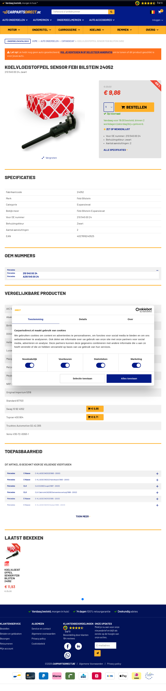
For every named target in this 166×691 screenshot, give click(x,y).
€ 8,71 (93, 417)
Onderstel (40, 30)
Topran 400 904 (14, 417)
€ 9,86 (93, 408)
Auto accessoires (100, 20)
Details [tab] (83, 319)
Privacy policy (39, 648)
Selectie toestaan (82, 378)
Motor (12, 30)
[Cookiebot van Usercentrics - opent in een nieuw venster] (138, 310)
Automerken (41, 20)
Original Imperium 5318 (18, 392)
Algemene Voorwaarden (91, 673)
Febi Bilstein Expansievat (91, 211)
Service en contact (41, 638)
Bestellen (134, 107)
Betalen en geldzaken (11, 643)
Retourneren (6, 653)
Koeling (95, 30)
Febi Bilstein (84, 198)
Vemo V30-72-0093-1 (17, 434)
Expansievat (84, 204)
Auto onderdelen (13, 20)
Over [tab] (130, 319)
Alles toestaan (129, 378)
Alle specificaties (116, 150)
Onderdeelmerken (69, 20)
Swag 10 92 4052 (15, 409)
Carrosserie (67, 30)
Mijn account (6, 658)
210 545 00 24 (30, 273)
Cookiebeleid (38, 653)
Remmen (123, 30)
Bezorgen (5, 648)
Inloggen (156, 20)
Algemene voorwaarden (43, 643)
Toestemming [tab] (35, 319)
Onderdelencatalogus (18, 41)
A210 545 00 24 (31, 277)
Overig (151, 30)
